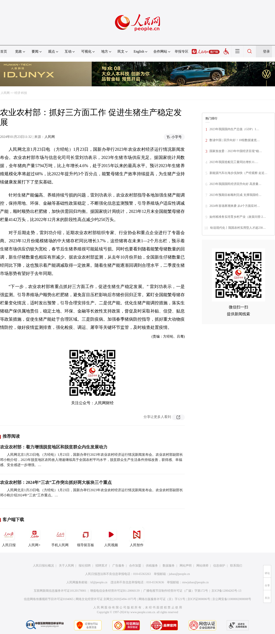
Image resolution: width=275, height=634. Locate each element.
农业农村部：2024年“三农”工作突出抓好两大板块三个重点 (56, 482)
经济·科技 (20, 92)
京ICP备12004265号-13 (226, 590)
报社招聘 (85, 565)
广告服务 (118, 565)
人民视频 (111, 537)
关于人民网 (66, 565)
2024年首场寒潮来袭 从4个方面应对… (234, 205)
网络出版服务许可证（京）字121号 (162, 599)
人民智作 (136, 537)
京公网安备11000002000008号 (231, 599)
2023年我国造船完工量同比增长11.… (233, 162)
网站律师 (202, 565)
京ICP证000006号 (198, 599)
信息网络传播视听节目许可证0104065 (48, 599)
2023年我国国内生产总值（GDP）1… (234, 129)
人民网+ (34, 537)
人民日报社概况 (43, 565)
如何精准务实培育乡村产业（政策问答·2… (237, 216)
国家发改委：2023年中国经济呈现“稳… (235, 151)
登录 (266, 51)
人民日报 (8, 537)
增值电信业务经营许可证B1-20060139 (115, 590)
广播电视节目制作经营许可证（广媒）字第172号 (175, 590)
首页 (3, 51)
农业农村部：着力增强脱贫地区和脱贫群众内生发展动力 (53, 447)
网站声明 (186, 565)
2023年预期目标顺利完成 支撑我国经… (235, 195)
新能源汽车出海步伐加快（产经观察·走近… (238, 173)
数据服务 (169, 565)
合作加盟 (135, 565)
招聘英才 (101, 565)
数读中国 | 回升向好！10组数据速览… (234, 140)
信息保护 (219, 565)
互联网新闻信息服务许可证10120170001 (60, 590)
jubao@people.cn (179, 574)
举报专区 (181, 51)
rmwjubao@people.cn (195, 582)
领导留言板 (85, 537)
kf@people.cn (98, 582)
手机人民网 (60, 537)
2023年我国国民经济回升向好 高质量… (235, 184)
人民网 (5, 92)
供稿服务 (152, 565)
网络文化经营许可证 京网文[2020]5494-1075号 (106, 599)
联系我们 (236, 565)
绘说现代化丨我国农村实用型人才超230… (238, 227)
